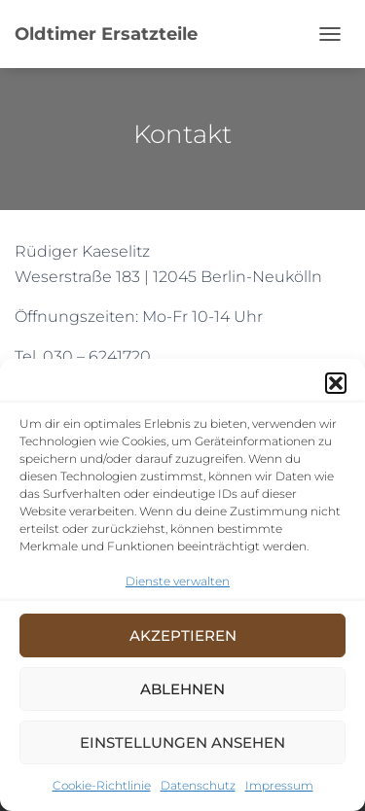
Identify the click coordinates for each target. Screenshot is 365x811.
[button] (336, 383)
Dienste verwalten (178, 581)
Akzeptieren (183, 635)
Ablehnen (182, 689)
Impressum (279, 785)
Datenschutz (198, 785)
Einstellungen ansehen (182, 742)
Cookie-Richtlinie (102, 785)
